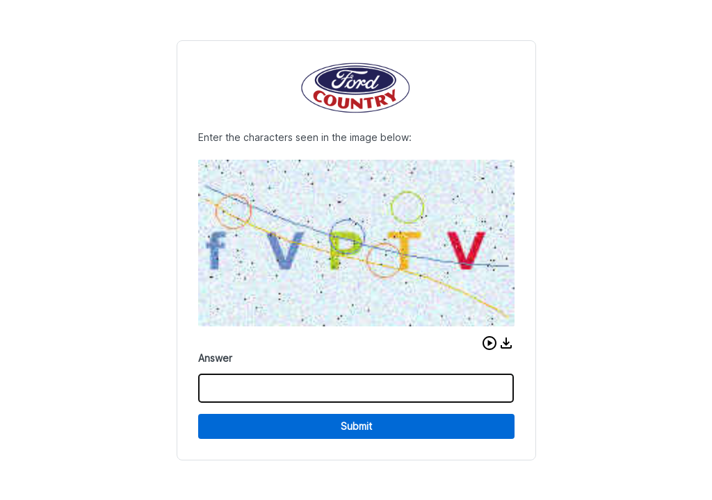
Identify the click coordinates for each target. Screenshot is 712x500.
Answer (215, 358)
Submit (356, 426)
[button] (489, 343)
